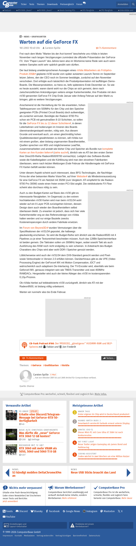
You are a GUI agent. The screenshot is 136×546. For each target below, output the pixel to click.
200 (22, 439)
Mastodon (109, 511)
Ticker (24, 4)
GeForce (36, 365)
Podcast (7, 10)
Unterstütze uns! (126, 10)
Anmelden (123, 4)
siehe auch (60, 152)
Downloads (52, 4)
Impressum (8, 535)
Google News (73, 511)
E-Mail (53, 374)
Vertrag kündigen (63, 535)
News (26, 36)
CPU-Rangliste (107, 10)
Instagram (91, 511)
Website (81, 176)
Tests (31, 4)
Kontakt (18, 535)
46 (21, 424)
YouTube (10, 516)
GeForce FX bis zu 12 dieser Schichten (48, 123)
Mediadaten (29, 535)
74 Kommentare (33, 358)
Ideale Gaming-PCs (67, 10)
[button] (133, 4)
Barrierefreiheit (80, 535)
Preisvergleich (67, 4)
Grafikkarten (39, 36)
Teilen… (110, 358)
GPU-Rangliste (88, 10)
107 (22, 454)
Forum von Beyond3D (34, 227)
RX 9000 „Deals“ (45, 10)
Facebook (54, 511)
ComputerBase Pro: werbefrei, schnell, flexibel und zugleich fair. (63, 394)
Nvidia (65, 365)
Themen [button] (41, 4)
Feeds (9, 511)
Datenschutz (94, 535)
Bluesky (38, 511)
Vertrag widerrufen (45, 535)
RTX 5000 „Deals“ (25, 10)
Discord (23, 511)
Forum (79, 4)
